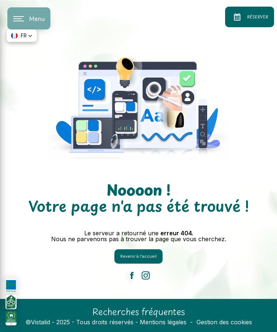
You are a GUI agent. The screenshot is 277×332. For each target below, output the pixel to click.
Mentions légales (163, 322)
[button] (21, 35)
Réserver (249, 17)
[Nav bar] (28, 18)
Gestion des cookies (224, 322)
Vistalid (40, 322)
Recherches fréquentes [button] (138, 311)
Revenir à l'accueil (138, 256)
